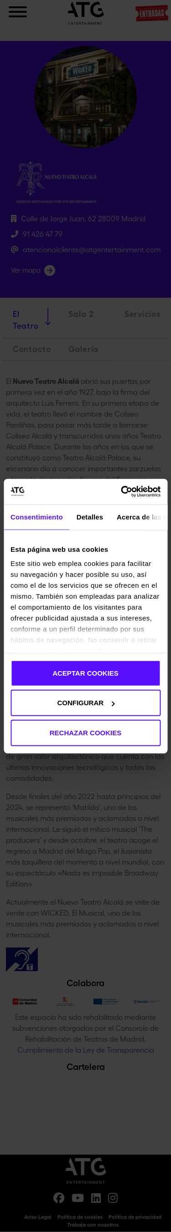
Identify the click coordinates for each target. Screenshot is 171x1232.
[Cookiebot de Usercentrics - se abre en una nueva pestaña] (122, 492)
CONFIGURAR (85, 703)
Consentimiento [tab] (36, 516)
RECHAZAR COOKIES (86, 732)
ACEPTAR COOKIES (85, 673)
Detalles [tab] (90, 516)
